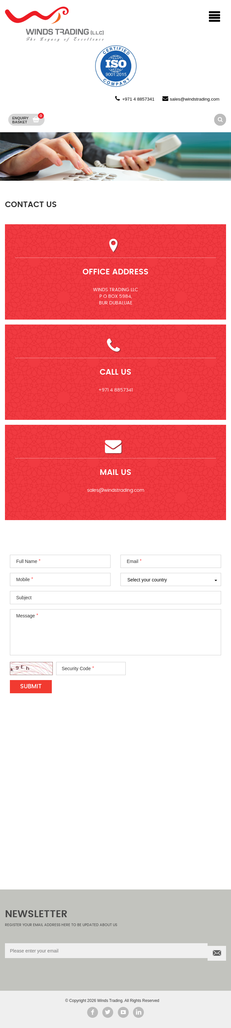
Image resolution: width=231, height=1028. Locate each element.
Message (25, 615)
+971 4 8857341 (138, 99)
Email (132, 561)
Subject (24, 597)
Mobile (23, 579)
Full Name (26, 561)
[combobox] (170, 579)
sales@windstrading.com (194, 99)
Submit (31, 687)
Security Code (76, 668)
